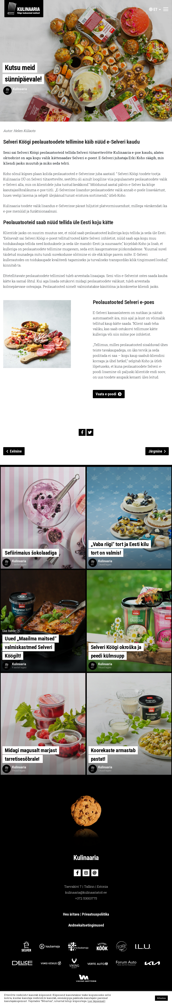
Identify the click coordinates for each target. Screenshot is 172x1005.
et (153, 9)
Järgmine (157, 451)
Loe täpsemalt (96, 1001)
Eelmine (14, 451)
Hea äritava (71, 914)
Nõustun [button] (161, 998)
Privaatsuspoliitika (95, 914)
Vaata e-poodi (106, 394)
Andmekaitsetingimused (86, 925)
